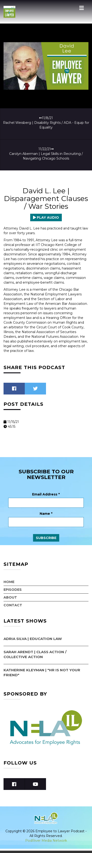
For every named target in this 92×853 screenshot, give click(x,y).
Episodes (13, 589)
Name (46, 513)
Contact (13, 605)
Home (9, 582)
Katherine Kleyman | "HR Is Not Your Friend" (42, 672)
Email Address (46, 494)
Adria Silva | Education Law (33, 638)
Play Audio (46, 217)
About (10, 597)
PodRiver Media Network (46, 840)
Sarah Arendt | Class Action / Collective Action (35, 654)
